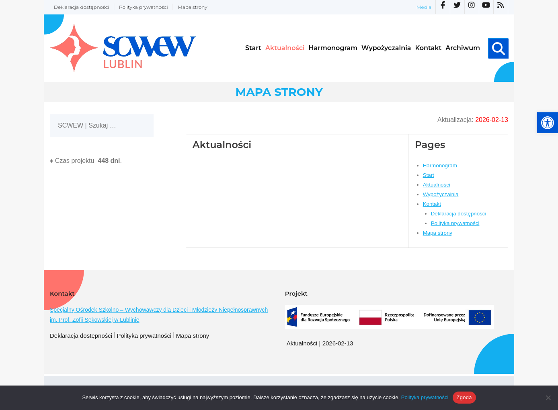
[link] (547, 122)
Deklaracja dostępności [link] (81, 7)
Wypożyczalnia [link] (441, 194)
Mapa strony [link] (192, 7)
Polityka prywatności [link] (143, 7)
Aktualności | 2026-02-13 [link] (320, 343)
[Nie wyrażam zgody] (548, 398)
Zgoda (464, 397)
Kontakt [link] (432, 204)
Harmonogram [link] (440, 165)
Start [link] (428, 175)
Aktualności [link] (436, 185)
